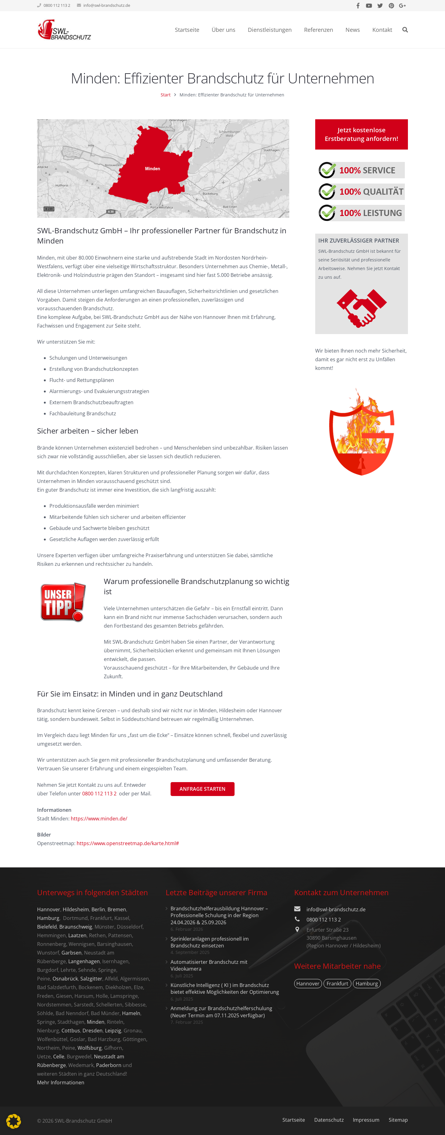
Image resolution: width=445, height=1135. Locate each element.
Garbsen (71, 952)
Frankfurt (337, 983)
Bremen (117, 909)
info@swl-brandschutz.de (106, 5)
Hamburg (48, 918)
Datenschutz (329, 1119)
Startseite (293, 1119)
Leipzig (113, 1030)
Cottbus (70, 1030)
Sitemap (398, 1119)
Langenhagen (84, 961)
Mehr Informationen (60, 1082)
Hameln (131, 1013)
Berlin (98, 909)
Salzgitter (91, 978)
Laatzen (77, 935)
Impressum (366, 1119)
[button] (13, 1121)
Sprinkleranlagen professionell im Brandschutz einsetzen (210, 942)
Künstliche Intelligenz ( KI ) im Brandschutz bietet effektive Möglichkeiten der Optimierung (225, 988)
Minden (95, 1022)
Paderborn (108, 1065)
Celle (58, 1056)
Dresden (93, 1030)
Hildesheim (76, 909)
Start (166, 95)
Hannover (48, 909)
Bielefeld (47, 926)
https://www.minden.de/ (99, 818)
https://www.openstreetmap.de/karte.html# (128, 843)
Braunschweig (75, 926)
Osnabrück (65, 978)
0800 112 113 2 (324, 919)
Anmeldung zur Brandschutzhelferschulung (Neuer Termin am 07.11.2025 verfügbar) (221, 1012)
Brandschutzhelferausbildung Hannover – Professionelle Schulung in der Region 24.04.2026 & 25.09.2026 (219, 915)
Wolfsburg (90, 1047)
